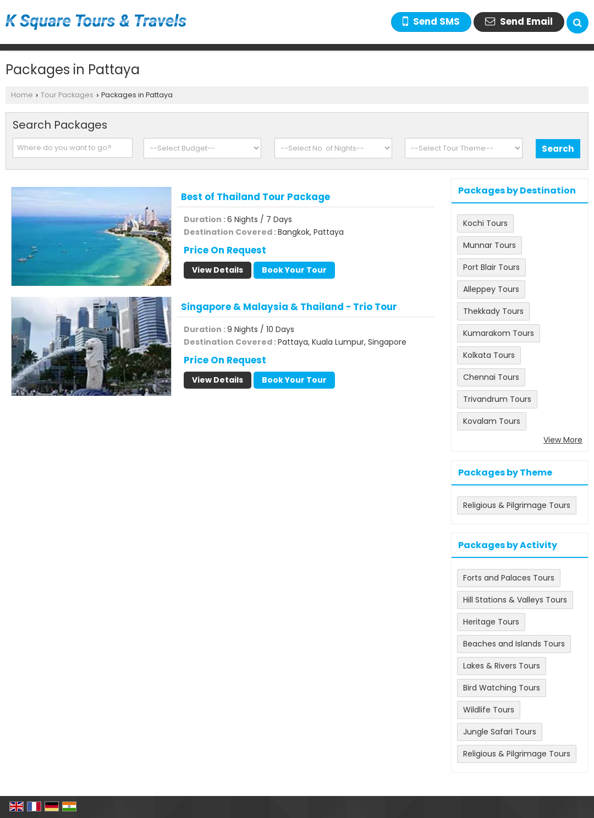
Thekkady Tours (493, 311)
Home (22, 95)
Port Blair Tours (491, 267)
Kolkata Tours (489, 355)
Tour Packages (67, 95)
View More (562, 439)
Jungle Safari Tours (499, 731)
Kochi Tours (485, 223)
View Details (217, 269)
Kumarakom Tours (498, 333)
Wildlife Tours (488, 709)
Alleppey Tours (491, 289)
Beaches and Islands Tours (514, 643)
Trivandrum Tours (497, 399)
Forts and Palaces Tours (508, 577)
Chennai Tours (491, 377)
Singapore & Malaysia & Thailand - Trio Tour (289, 306)
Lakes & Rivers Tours (501, 665)
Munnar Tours (489, 245)
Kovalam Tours (491, 421)
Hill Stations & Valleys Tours (515, 599)
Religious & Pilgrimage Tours (516, 505)
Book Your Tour (294, 269)
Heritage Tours (491, 621)
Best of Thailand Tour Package (255, 196)
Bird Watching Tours (501, 687)
